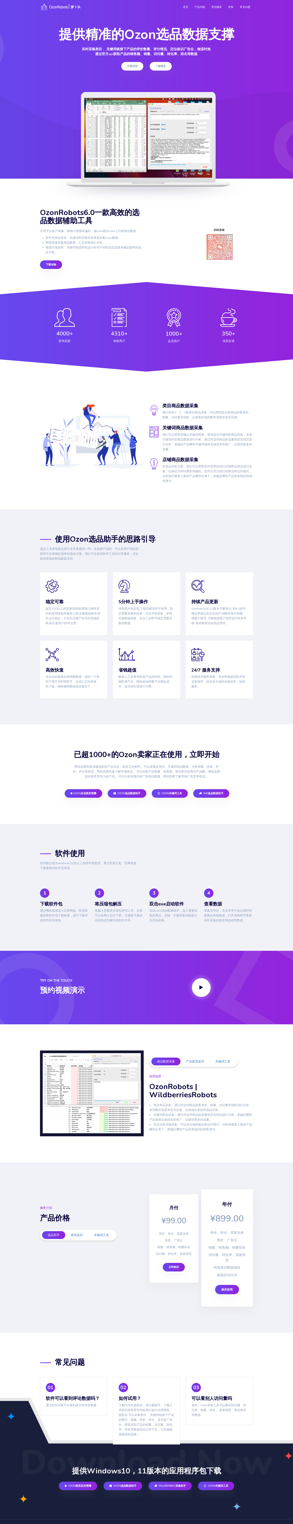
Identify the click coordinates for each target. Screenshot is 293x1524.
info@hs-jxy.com (237, 1516)
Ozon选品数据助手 (127, 793)
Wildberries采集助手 (170, 1473)
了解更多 (160, 66)
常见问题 (245, 7)
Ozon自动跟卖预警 (83, 793)
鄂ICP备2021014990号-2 (98, 1515)
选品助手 (54, 1235)
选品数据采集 (166, 1061)
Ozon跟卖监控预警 (78, 1473)
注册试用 (132, 66)
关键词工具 (222, 1061)
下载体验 (51, 264)
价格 (230, 7)
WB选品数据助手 (211, 793)
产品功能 (200, 7)
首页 (185, 7)
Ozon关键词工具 (170, 793)
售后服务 (216, 7)
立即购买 (174, 1267)
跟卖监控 (77, 1235)
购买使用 (225, 1277)
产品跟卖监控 (195, 1061)
